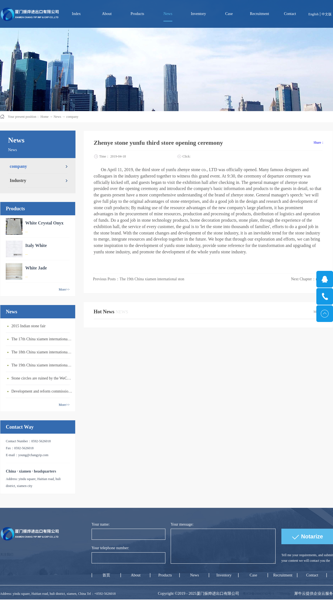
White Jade (36, 268)
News (57, 117)
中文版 (327, 14)
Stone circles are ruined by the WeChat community (41, 378)
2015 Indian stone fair (28, 326)
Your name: (101, 524)
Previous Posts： (138, 279)
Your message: (182, 524)
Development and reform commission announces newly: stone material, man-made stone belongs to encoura (41, 391)
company (72, 117)
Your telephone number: (110, 548)
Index (76, 14)
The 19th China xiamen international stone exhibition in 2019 (41, 365)
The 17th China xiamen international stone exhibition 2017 (41, 339)
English (313, 14)
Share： (319, 142)
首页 (106, 575)
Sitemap (284, 594)
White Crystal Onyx (44, 223)
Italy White (36, 245)
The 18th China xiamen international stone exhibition (41, 352)
